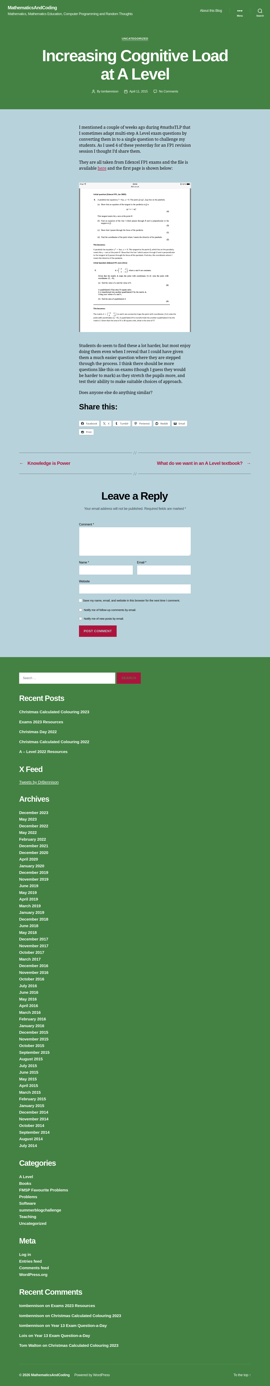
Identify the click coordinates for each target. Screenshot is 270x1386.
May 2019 (28, 892)
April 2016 (28, 1005)
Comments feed (34, 1268)
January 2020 (31, 866)
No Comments (168, 91)
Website (84, 581)
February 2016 (32, 1019)
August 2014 (31, 1139)
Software (27, 1203)
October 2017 (31, 952)
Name (84, 562)
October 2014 (31, 1125)
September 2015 (34, 1052)
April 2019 (28, 899)
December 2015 (33, 1032)
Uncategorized (135, 38)
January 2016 (31, 1025)
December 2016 (33, 965)
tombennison (109, 91)
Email (141, 562)
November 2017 (33, 946)
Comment (86, 524)
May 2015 (28, 1079)
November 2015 (33, 1039)
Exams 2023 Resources (41, 722)
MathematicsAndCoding (32, 7)
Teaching (27, 1216)
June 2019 (28, 886)
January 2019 (31, 912)
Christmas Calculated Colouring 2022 (54, 742)
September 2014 (34, 1132)
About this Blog (211, 11)
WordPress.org (33, 1274)
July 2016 (28, 986)
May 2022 (28, 832)
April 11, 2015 (138, 91)
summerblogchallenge (40, 1210)
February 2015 (32, 1099)
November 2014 (33, 1119)
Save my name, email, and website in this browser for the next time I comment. (131, 600)
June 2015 (28, 1072)
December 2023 (33, 812)
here (102, 168)
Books (25, 1183)
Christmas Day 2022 (38, 731)
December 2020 (33, 852)
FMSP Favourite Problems (43, 1190)
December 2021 (33, 846)
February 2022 (32, 839)
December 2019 (33, 872)
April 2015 (28, 1085)
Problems (28, 1197)
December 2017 (33, 939)
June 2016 (28, 992)
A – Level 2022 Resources (43, 751)
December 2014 (33, 1112)
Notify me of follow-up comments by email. (110, 610)
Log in (25, 1254)
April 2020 (28, 859)
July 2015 (28, 1065)
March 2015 (30, 1092)
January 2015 (31, 1105)
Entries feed (30, 1261)
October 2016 (31, 979)
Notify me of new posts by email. (104, 618)
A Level (26, 1176)
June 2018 (28, 925)
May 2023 (28, 819)
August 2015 (31, 1059)
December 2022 (33, 826)
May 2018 (28, 932)
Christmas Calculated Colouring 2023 (54, 712)
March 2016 (30, 1012)
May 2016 (28, 999)
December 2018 (33, 919)
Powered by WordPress (92, 1375)
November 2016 (33, 972)
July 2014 (28, 1145)
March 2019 (30, 906)
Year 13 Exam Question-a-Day (79, 1325)
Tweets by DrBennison (39, 782)
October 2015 (31, 1045)
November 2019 (33, 879)
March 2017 (30, 959)
